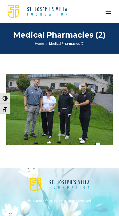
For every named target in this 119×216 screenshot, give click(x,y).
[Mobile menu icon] (108, 12)
